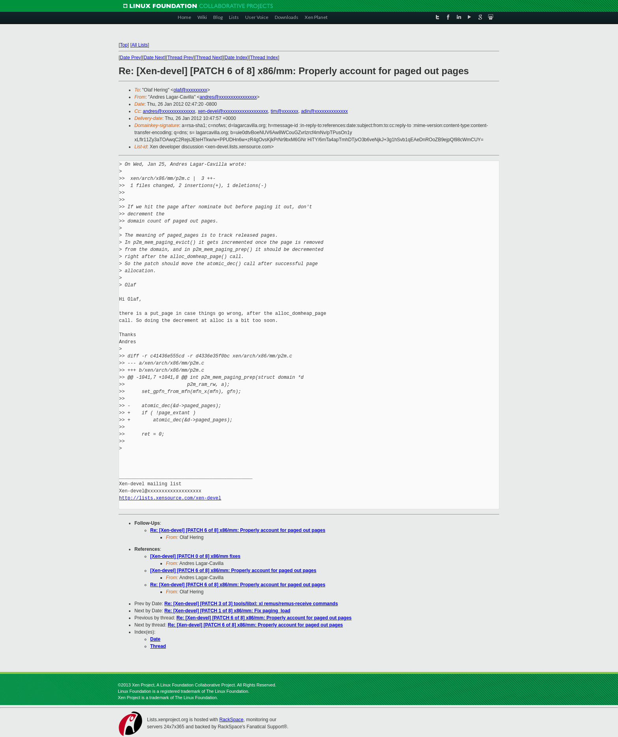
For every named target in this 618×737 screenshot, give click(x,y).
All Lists (140, 45)
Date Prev (130, 57)
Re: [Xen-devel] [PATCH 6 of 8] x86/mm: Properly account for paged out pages (237, 530)
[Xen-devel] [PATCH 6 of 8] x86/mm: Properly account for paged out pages (233, 570)
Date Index (236, 57)
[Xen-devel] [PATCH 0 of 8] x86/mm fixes (195, 556)
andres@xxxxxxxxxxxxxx (169, 111)
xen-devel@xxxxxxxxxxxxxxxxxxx (233, 111)
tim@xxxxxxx (284, 111)
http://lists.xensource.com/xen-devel (170, 498)
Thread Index (264, 57)
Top (123, 45)
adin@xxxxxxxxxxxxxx (324, 111)
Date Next (153, 57)
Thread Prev (180, 57)
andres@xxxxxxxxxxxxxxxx (228, 97)
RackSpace (231, 719)
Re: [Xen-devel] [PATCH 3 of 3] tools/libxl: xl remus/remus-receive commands (251, 603)
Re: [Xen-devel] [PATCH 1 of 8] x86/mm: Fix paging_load (227, 611)
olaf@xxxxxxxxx (190, 90)
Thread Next (209, 57)
